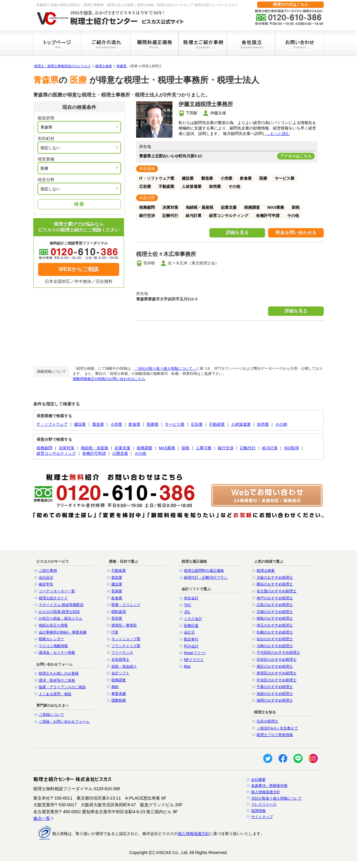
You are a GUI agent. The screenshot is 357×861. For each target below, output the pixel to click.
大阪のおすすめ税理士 (275, 577)
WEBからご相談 (79, 269)
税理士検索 (103, 66)
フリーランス (122, 652)
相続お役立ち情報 (53, 625)
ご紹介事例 (48, 570)
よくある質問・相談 (55, 694)
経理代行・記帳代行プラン (206, 577)
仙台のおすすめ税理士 (275, 639)
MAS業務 (167, 448)
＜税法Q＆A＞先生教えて (277, 728)
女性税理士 (120, 659)
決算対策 (66, 448)
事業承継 (118, 694)
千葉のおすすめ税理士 (275, 687)
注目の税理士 (267, 721)
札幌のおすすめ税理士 (275, 632)
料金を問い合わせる (296, 232)
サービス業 (175, 424)
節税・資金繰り (124, 666)
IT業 (114, 632)
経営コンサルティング (56, 453)
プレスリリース (264, 804)
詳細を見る (237, 232)
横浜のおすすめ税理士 (275, 584)
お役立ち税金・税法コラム (60, 618)
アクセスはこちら (296, 156)
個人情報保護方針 (265, 792)
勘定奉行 (191, 639)
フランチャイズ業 (125, 646)
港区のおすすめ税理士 (275, 666)
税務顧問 (44, 448)
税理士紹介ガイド (53, 598)
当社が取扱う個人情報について (276, 798)
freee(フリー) (194, 653)
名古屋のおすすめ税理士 (276, 591)
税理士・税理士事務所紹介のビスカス (62, 66)
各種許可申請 (94, 453)
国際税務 (118, 700)
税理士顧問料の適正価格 (204, 570)
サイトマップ (262, 817)
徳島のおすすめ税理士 (275, 618)
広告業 (197, 424)
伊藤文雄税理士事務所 (205, 104)
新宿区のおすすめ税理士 (276, 673)
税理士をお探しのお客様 (59, 673)
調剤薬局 (118, 612)
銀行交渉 (226, 448)
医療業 (153, 424)
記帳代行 (248, 448)
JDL (187, 612)
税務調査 (144, 448)
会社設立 (46, 577)
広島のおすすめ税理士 (275, 605)
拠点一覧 (41, 818)
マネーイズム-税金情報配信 (61, 605)
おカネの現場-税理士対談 (59, 612)
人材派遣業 (241, 424)
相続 (115, 687)
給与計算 (270, 448)
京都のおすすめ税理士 (275, 612)
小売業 (116, 424)
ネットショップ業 (125, 639)
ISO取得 (291, 448)
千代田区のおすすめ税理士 (278, 652)
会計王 (189, 632)
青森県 (121, 66)
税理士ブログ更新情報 (275, 735)
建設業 (80, 424)
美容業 (116, 618)
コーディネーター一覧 (57, 591)
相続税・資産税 (94, 448)
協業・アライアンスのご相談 (62, 687)
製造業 (98, 424)
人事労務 (203, 448)
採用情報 (258, 811)
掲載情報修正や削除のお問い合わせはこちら (109, 379)
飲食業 (134, 424)
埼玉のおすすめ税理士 (275, 625)
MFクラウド (194, 660)
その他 (281, 424)
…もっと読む (278, 133)
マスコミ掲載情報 (53, 646)
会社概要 (258, 780)
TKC (187, 605)
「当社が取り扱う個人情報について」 (165, 368)
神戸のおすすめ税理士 (275, 598)
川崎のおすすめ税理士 (275, 646)
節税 (185, 448)
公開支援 (120, 453)
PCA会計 (191, 646)
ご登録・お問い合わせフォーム (64, 721)
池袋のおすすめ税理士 (275, 694)
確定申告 (46, 584)
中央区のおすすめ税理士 (276, 680)
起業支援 (122, 448)
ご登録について (51, 714)
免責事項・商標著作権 (269, 786)
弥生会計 (191, 598)
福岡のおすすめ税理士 (275, 700)
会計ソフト (120, 673)
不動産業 (217, 424)
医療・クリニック (125, 605)
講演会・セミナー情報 (57, 652)
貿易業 (116, 591)
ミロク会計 (193, 619)
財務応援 (191, 626)
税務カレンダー (51, 639)
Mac (187, 666)
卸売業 (263, 424)
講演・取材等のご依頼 (57, 680)
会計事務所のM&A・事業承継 (63, 632)
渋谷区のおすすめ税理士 (276, 659)
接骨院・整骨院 (124, 625)
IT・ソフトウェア (52, 424)
